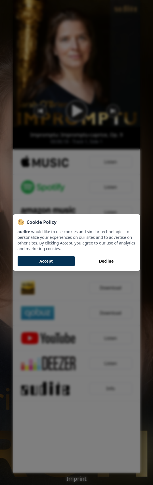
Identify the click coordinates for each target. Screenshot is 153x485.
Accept (46, 261)
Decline (106, 261)
